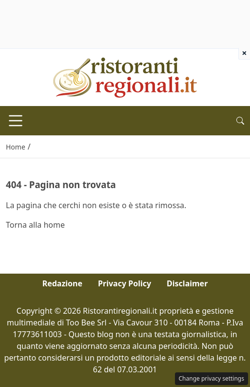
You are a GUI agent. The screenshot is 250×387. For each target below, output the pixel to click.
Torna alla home (35, 224)
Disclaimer (187, 283)
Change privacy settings (212, 378)
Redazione (62, 283)
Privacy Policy (124, 283)
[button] (240, 121)
